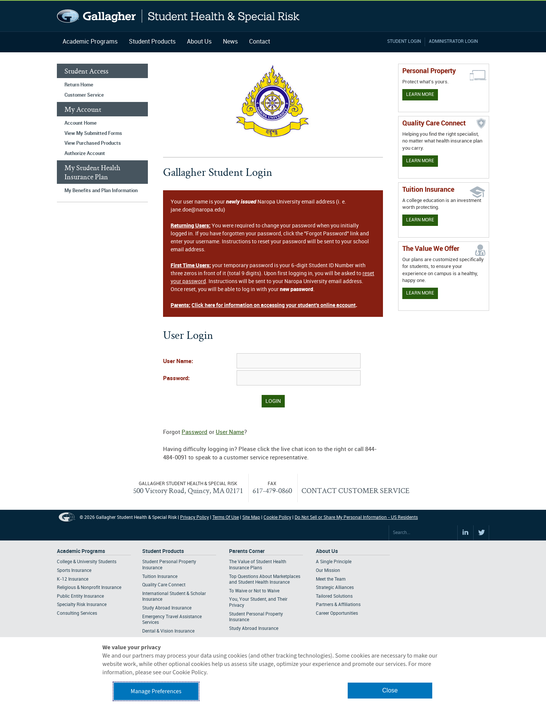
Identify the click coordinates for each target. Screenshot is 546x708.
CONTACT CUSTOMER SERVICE (355, 490)
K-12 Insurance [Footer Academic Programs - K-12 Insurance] (72, 579)
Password (194, 432)
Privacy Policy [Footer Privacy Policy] (194, 517)
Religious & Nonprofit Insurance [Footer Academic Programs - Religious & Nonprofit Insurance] (89, 587)
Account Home (80, 123)
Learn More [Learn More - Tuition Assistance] (420, 220)
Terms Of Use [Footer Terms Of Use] (225, 517)
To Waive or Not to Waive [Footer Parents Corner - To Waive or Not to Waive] (254, 591)
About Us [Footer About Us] (327, 551)
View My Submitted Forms (93, 133)
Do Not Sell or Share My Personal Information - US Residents (356, 517)
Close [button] (390, 690)
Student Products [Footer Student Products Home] (163, 551)
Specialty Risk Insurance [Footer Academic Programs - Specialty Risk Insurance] (82, 604)
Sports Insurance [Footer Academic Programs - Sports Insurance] (74, 570)
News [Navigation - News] (230, 42)
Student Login (404, 41)
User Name (230, 432)
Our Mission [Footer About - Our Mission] (328, 570)
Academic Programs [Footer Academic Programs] (81, 551)
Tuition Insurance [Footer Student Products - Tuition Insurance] (159, 576)
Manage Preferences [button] (156, 691)
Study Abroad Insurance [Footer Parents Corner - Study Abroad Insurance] (253, 628)
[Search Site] (423, 532)
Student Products (152, 42)
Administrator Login (453, 41)
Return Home (78, 85)
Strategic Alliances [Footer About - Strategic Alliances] (335, 587)
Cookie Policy (277, 517)
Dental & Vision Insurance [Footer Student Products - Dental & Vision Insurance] (168, 631)
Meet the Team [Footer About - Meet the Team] (330, 579)
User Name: (178, 362)
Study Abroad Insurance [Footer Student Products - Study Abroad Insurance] (166, 608)
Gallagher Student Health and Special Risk (178, 16)
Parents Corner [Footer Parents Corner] (247, 551)
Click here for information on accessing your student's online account (273, 305)
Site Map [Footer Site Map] (251, 517)
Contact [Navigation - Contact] (259, 42)
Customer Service (84, 95)
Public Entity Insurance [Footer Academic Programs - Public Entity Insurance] (80, 596)
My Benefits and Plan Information (101, 190)
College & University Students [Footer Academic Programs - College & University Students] (86, 561)
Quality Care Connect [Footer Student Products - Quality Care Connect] (163, 585)
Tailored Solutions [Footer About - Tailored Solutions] (334, 596)
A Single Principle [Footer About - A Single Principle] (333, 561)
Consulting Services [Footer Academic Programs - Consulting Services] (77, 613)
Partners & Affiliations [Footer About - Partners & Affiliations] (338, 604)
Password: (176, 379)
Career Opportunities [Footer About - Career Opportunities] (337, 613)
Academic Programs (90, 42)
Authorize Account (84, 153)
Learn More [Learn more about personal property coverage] (420, 94)
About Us (199, 42)
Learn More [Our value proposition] (420, 293)
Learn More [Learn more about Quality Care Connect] (420, 160)
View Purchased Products (92, 143)
